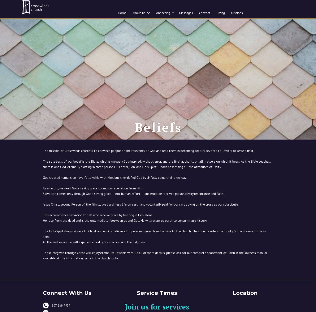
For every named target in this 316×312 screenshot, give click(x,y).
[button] (148, 12)
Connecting (162, 13)
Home (122, 13)
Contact (204, 13)
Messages (186, 13)
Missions (237, 13)
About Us (139, 13)
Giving (220, 13)
